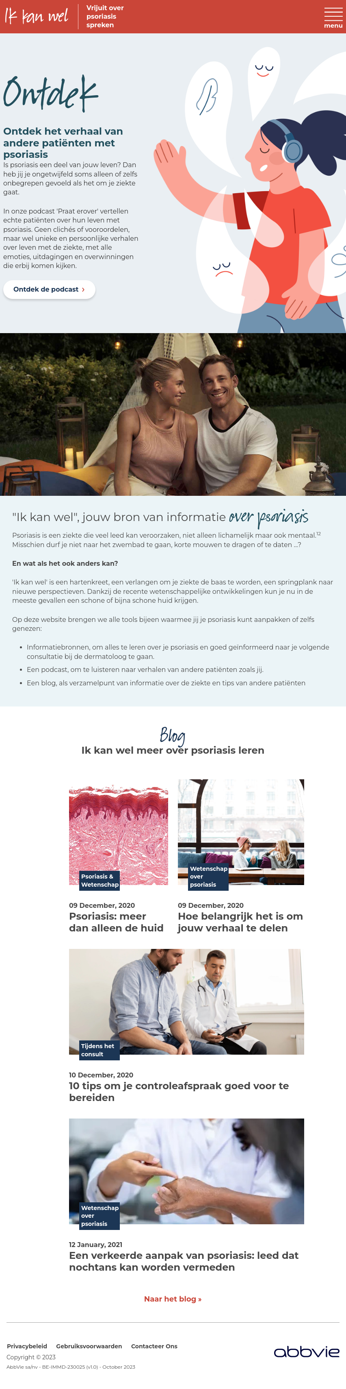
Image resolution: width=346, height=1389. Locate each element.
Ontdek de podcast (46, 289)
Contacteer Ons (154, 1346)
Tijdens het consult (97, 1050)
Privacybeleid (27, 1346)
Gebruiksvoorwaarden (89, 1346)
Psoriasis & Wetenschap (100, 880)
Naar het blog (170, 1299)
